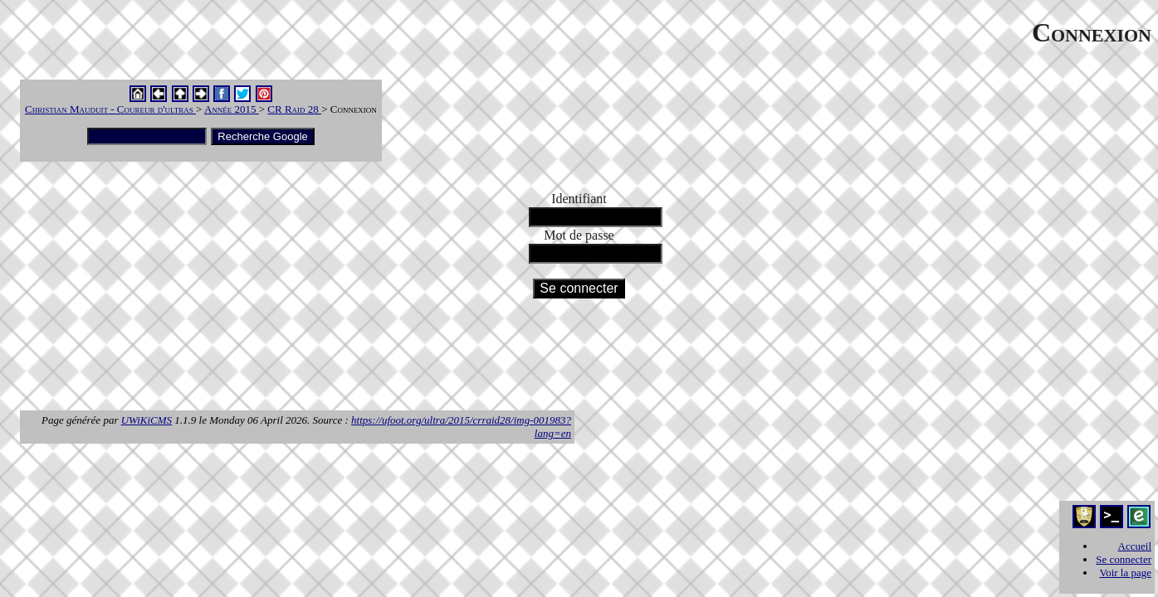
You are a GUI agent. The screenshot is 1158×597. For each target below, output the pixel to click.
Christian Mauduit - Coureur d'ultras (110, 109)
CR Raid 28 (294, 109)
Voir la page (1125, 572)
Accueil (1134, 546)
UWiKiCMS (146, 420)
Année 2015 (231, 109)
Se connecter (1123, 559)
